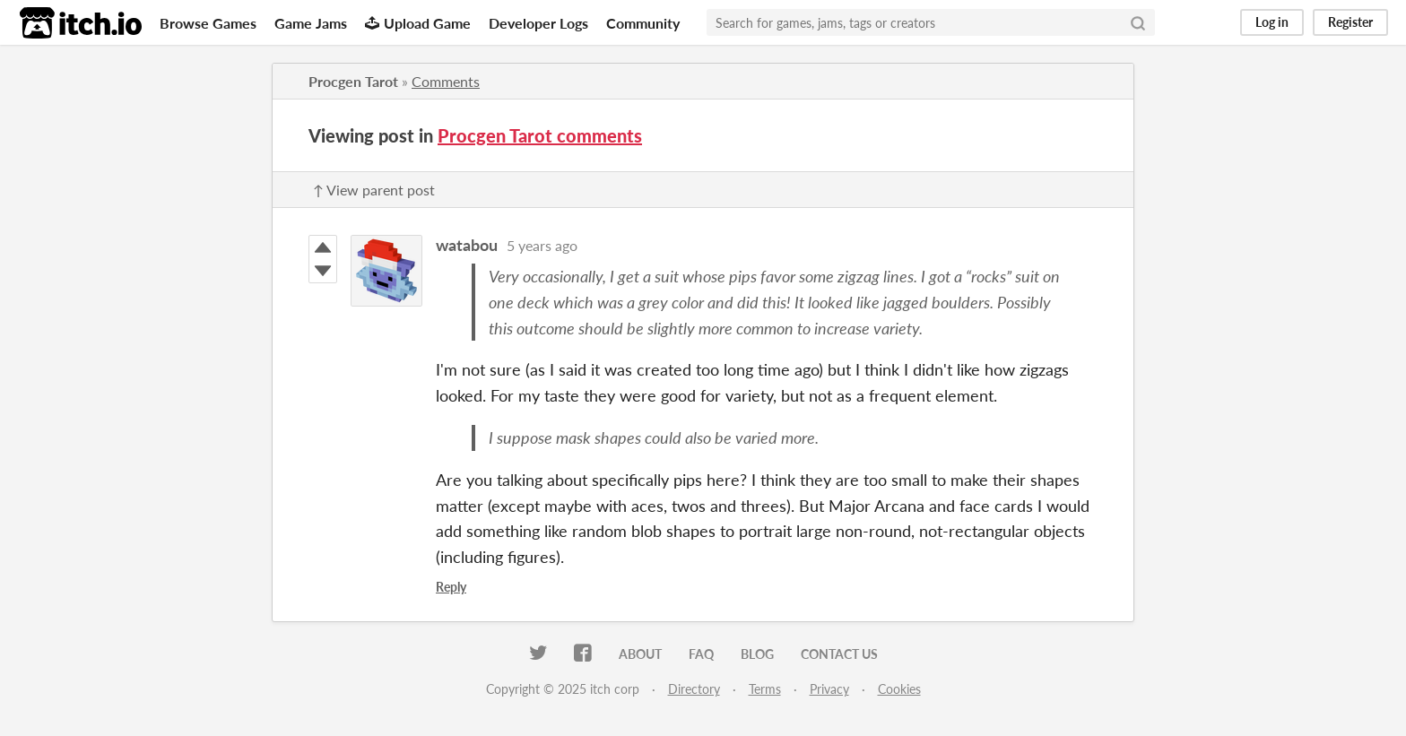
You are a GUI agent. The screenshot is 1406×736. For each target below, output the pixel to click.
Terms (765, 689)
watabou (467, 245)
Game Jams (310, 22)
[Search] (1138, 22)
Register (1350, 22)
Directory (694, 689)
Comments (446, 81)
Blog (757, 654)
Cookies (899, 689)
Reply (451, 586)
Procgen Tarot (353, 81)
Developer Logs (538, 22)
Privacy (829, 689)
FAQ (701, 654)
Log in (1272, 22)
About (640, 654)
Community (643, 22)
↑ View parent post (374, 189)
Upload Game (418, 22)
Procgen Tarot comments (540, 135)
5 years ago (542, 245)
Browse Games (208, 22)
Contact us (839, 654)
